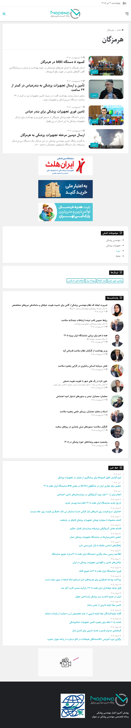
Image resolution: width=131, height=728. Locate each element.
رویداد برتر (90, 281)
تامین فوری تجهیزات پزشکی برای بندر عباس (55, 111)
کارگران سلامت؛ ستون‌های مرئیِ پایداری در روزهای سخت (81, 427)
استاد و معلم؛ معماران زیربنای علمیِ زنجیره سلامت (83, 412)
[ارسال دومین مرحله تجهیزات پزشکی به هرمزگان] (106, 139)
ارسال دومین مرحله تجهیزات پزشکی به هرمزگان (52, 135)
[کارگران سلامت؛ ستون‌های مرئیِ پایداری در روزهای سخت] (117, 431)
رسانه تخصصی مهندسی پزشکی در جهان (110, 717)
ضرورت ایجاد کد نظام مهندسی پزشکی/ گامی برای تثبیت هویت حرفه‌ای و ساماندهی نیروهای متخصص (59, 305)
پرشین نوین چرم (115, 281)
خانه (120, 30)
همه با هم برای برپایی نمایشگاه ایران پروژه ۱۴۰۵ (85, 335)
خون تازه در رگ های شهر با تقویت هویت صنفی (85, 381)
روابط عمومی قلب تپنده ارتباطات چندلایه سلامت (84, 320)
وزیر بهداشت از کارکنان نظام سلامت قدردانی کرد (85, 351)
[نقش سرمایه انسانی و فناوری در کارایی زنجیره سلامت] (117, 370)
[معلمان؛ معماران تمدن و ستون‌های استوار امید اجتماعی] (117, 401)
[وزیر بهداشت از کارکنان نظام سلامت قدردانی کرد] (117, 355)
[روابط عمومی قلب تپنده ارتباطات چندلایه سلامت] (117, 325)
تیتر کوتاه (102, 281)
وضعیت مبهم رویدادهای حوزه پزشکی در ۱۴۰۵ (85, 442)
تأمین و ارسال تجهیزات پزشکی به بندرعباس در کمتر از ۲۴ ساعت (48, 88)
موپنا (118, 251)
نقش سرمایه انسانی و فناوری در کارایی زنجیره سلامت (82, 366)
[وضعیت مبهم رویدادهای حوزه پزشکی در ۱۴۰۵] (117, 446)
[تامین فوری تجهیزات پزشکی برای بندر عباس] (106, 115)
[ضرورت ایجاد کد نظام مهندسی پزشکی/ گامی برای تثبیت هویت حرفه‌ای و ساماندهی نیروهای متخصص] (117, 309)
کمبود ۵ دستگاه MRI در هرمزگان (63, 62)
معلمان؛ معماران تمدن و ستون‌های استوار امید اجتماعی (81, 396)
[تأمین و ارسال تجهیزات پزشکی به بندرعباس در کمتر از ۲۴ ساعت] (106, 89)
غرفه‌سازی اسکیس (76, 281)
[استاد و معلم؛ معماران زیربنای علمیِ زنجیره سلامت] (117, 416)
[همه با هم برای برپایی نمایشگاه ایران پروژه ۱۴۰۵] (117, 340)
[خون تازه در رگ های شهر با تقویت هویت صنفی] (117, 386)
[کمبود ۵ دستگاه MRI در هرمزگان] (106, 66)
